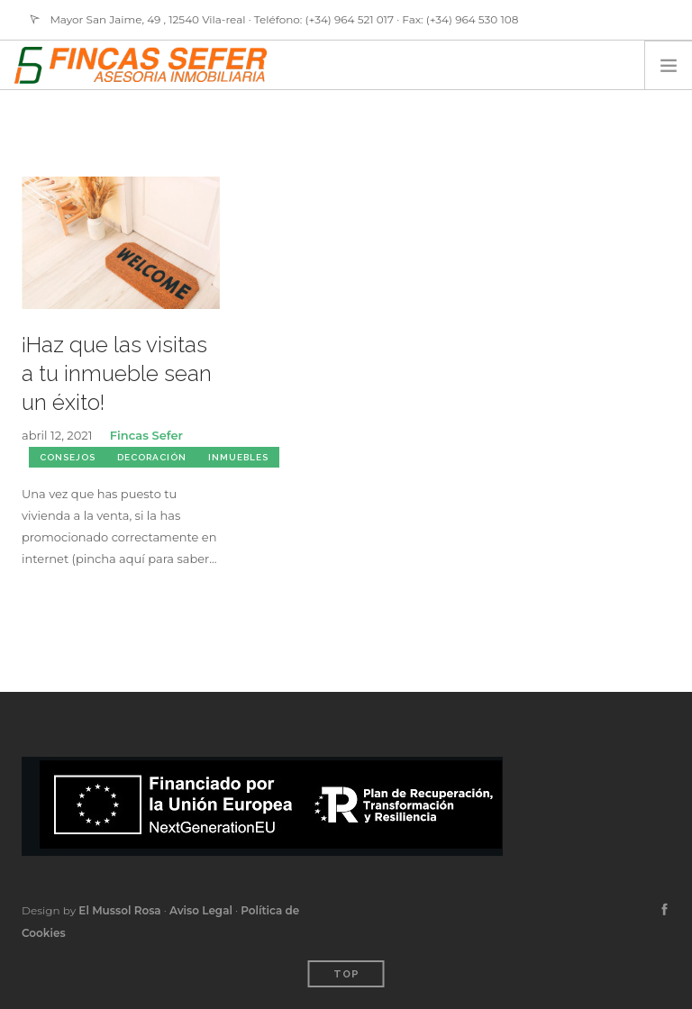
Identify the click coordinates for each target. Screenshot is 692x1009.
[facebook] (664, 910)
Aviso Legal (200, 910)
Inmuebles (238, 457)
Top (346, 974)
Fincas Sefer (146, 435)
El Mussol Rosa (119, 910)
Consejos (68, 457)
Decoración (152, 457)
